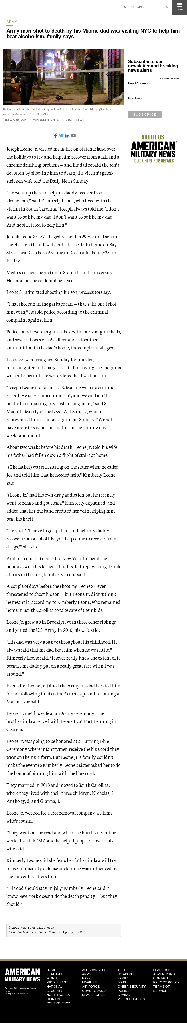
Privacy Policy (166, 982)
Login (25, 994)
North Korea (58, 995)
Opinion (53, 999)
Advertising (164, 974)
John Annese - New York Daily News (58, 120)
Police (124, 991)
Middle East (57, 982)
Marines (89, 982)
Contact (160, 978)
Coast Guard (94, 991)
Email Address (139, 83)
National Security (55, 989)
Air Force (91, 986)
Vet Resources (131, 999)
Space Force (93, 995)
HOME (51, 970)
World (53, 978)
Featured (55, 974)
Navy (86, 978)
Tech (122, 970)
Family (123, 978)
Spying (124, 995)
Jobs (122, 982)
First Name (135, 98)
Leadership (163, 970)
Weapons (126, 974)
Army (11, 22)
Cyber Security (132, 986)
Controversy (59, 1003)
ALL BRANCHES (94, 970)
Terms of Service (161, 989)
